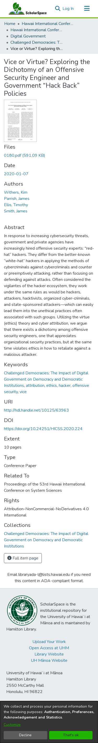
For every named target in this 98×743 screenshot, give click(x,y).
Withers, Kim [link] (15, 192)
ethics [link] (51, 385)
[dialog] (49, 722)
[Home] (26, 8)
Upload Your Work (49, 642)
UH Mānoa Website (49, 660)
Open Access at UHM (49, 648)
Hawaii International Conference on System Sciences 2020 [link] (36, 30)
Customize (12, 724)
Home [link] (9, 24)
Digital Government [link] (28, 36)
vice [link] (23, 392)
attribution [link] (35, 385)
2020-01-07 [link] (16, 174)
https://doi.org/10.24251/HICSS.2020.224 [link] (43, 429)
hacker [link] (65, 385)
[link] (24, 155)
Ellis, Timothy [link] (16, 205)
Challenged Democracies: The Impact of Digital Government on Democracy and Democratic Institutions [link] (36, 42)
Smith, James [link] (15, 211)
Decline (25, 735)
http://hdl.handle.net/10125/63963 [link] (36, 410)
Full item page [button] (22, 558)
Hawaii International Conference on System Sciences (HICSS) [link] (48, 24)
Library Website (49, 654)
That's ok (71, 735)
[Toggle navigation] (86, 9)
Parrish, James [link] (17, 199)
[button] (57, 8)
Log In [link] (68, 8)
